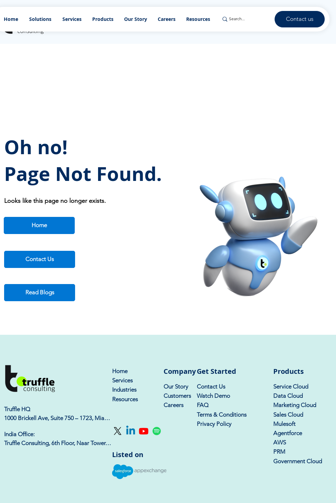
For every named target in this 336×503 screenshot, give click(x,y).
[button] (103, 19)
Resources (125, 399)
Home (120, 371)
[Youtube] (143, 431)
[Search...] (244, 19)
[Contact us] (299, 19)
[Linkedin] (130, 431)
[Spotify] (156, 431)
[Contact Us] (39, 259)
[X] (117, 431)
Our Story (176, 386)
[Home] (39, 225)
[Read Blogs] (39, 292)
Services (122, 380)
